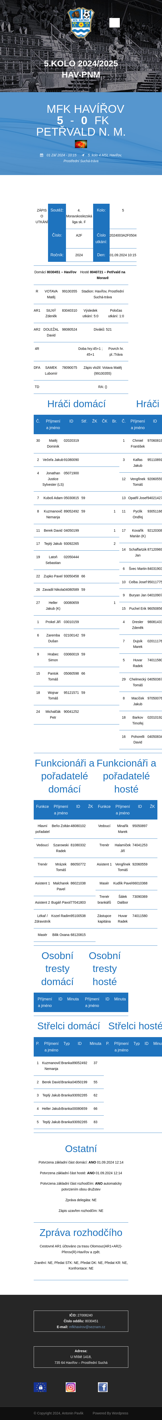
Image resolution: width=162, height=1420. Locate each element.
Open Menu (114, 22)
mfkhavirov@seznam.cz (87, 1327)
